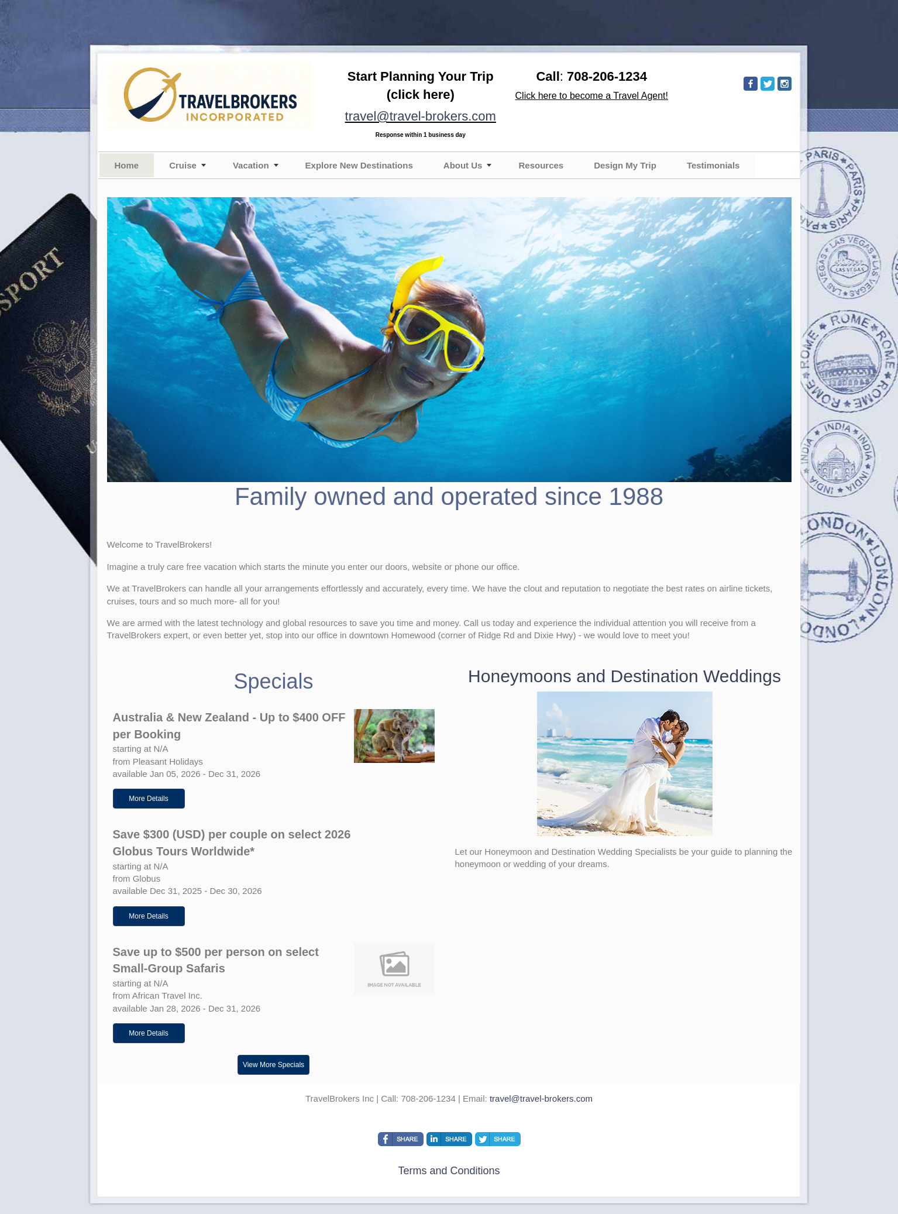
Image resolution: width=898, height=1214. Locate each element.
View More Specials (273, 1065)
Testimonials (713, 165)
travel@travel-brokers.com (420, 116)
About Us (463, 165)
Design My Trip (625, 165)
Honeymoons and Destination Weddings (624, 676)
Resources (540, 165)
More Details (148, 799)
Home (127, 165)
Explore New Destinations (359, 165)
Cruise (183, 165)
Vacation (251, 165)
